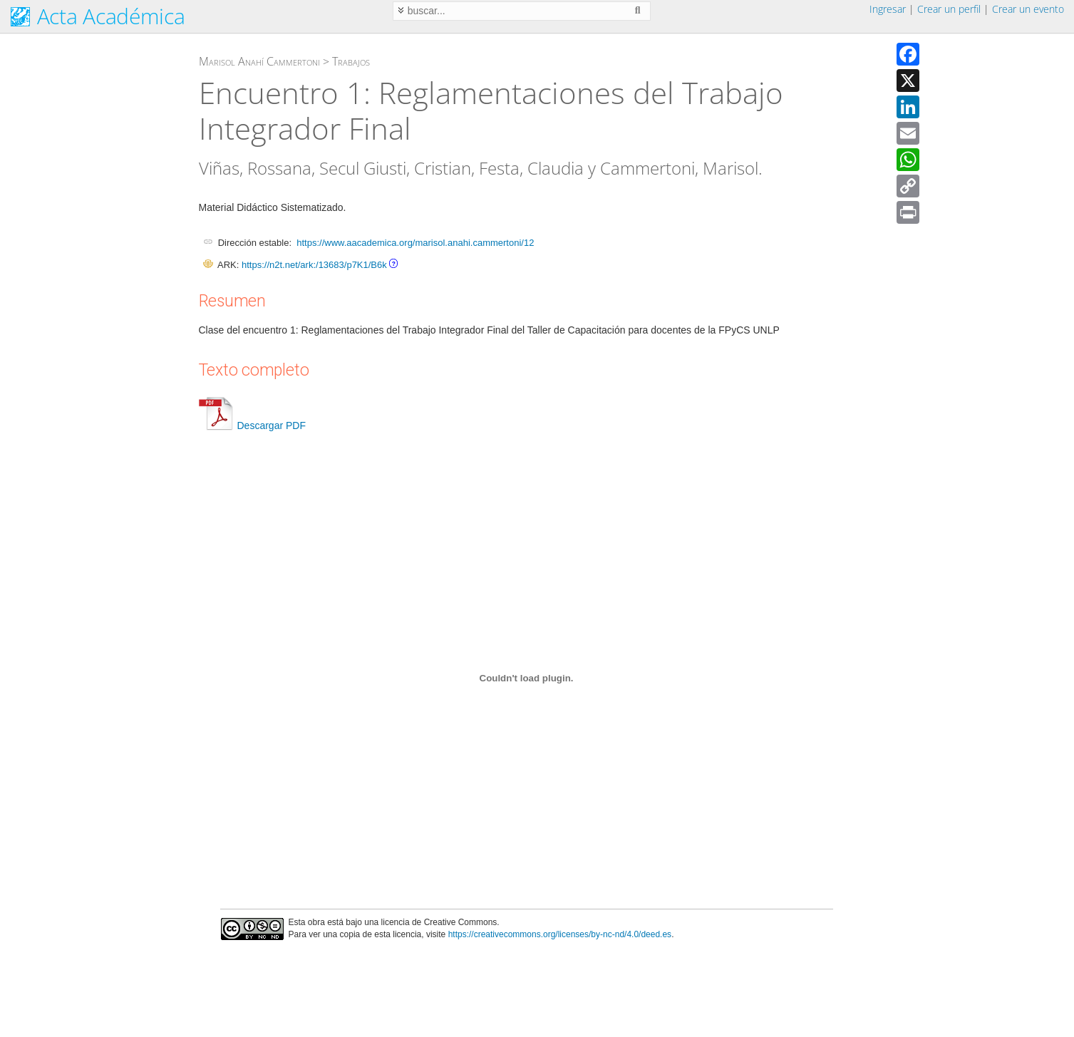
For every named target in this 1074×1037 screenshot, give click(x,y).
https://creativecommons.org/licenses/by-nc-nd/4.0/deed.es (560, 934)
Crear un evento (1028, 9)
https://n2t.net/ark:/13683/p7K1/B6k (314, 264)
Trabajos (351, 61)
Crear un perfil (949, 9)
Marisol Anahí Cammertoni (259, 61)
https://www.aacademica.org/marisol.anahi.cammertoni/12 (415, 242)
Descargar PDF (252, 425)
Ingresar (887, 9)
